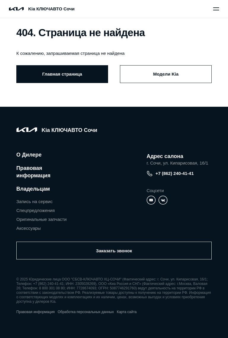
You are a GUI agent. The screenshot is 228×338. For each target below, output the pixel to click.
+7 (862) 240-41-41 (170, 173)
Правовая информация (33, 171)
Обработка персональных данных (86, 312)
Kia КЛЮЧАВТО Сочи (51, 8)
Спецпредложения (35, 210)
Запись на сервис (34, 201)
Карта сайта (127, 312)
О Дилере (29, 155)
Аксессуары (28, 228)
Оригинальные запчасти (41, 219)
